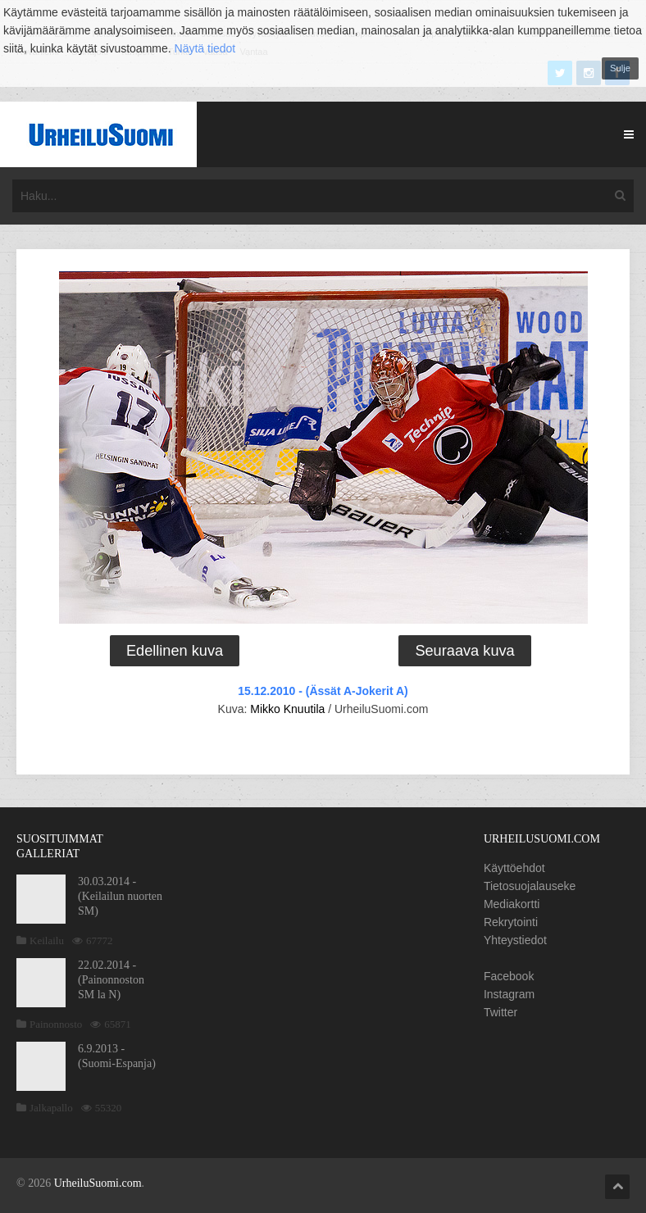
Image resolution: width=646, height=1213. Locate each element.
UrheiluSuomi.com (98, 1183)
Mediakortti (511, 904)
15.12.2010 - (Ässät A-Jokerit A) (323, 690)
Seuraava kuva (464, 651)
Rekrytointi (511, 922)
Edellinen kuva (174, 651)
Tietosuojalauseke (529, 886)
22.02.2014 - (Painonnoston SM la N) (111, 980)
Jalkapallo (51, 1108)
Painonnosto (56, 1024)
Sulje (620, 68)
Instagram (509, 994)
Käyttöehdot (514, 868)
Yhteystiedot (515, 940)
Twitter (500, 1012)
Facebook (509, 976)
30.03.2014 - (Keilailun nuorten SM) (120, 896)
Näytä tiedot (205, 48)
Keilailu (47, 940)
